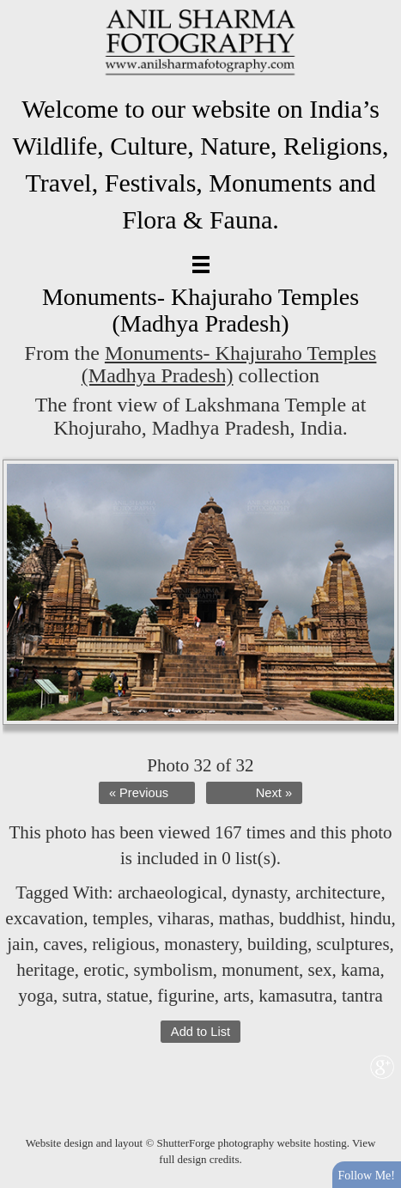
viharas (184, 918)
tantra (362, 995)
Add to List (200, 1032)
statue (127, 995)
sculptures (352, 944)
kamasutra (295, 995)
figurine (185, 995)
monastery (201, 944)
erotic (104, 970)
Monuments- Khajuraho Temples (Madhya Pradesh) (229, 364)
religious (123, 944)
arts (236, 995)
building (277, 944)
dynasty (259, 892)
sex (320, 970)
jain (20, 944)
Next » (274, 793)
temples (121, 918)
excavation (44, 918)
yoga (35, 995)
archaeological (170, 892)
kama (360, 970)
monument (260, 970)
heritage (45, 970)
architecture (337, 892)
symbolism (173, 970)
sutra (80, 995)
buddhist (310, 918)
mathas (244, 918)
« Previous (138, 793)
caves (63, 944)
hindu (371, 918)
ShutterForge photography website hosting (252, 1142)
